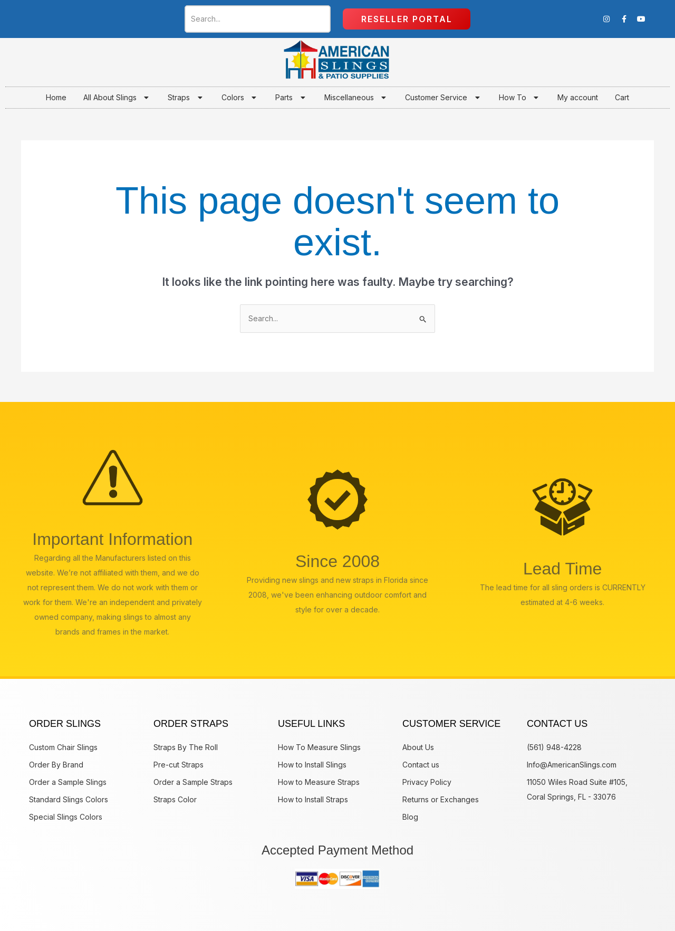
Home (56, 97)
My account (577, 97)
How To (520, 98)
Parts (291, 98)
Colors (240, 98)
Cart (622, 97)
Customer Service (443, 98)
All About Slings (117, 98)
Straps (186, 98)
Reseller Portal (406, 19)
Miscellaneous (356, 98)
